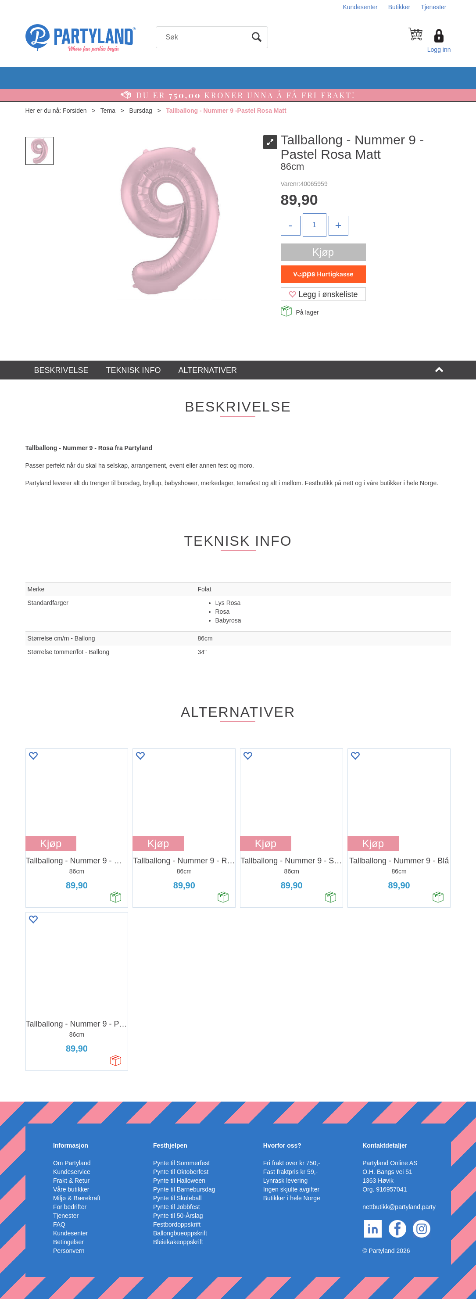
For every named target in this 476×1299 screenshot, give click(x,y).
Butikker (399, 7)
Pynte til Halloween (179, 1180)
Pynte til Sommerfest (181, 1163)
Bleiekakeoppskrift (178, 1241)
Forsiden (74, 110)
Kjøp (323, 252)
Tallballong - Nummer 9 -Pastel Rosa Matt (226, 110)
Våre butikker (71, 1189)
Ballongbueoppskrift (180, 1233)
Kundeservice (71, 1171)
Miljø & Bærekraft (76, 1198)
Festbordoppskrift (176, 1224)
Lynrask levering (285, 1180)
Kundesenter (360, 7)
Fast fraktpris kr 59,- (290, 1171)
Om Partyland (72, 1163)
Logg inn (439, 49)
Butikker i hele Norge (291, 1198)
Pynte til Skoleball (177, 1198)
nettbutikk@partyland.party (399, 1206)
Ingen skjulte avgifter (291, 1189)
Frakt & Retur (71, 1180)
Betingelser (68, 1241)
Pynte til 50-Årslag (178, 1215)
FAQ (59, 1224)
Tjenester (433, 7)
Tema (107, 110)
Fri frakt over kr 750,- (291, 1163)
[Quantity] (314, 225)
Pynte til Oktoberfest (180, 1171)
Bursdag (140, 110)
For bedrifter (69, 1206)
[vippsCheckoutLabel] (323, 274)
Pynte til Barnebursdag (184, 1189)
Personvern (69, 1250)
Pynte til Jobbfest (176, 1206)
